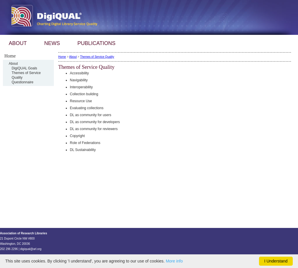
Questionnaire (22, 82)
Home (62, 56)
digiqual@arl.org (30, 249)
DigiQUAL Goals (24, 68)
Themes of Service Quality (97, 56)
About (13, 64)
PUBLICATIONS (96, 43)
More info (174, 261)
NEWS (52, 43)
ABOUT (18, 43)
